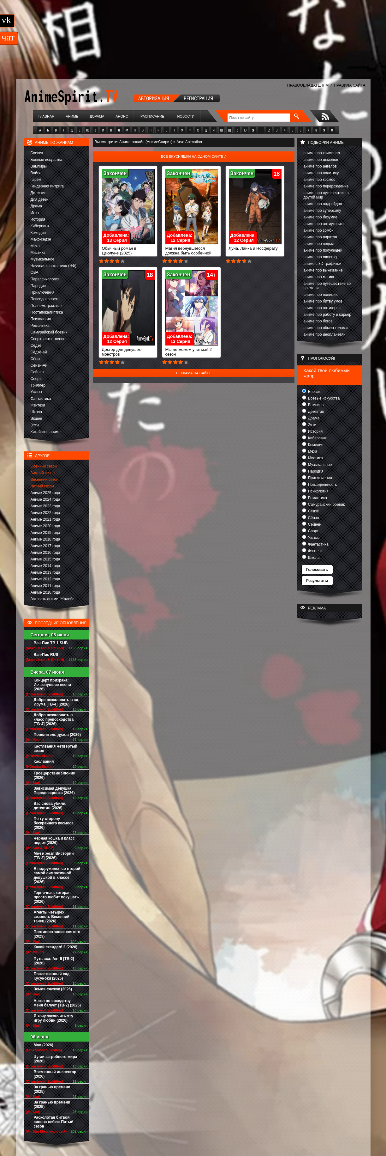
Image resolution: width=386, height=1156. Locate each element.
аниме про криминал (322, 153)
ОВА (35, 272)
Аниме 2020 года (45, 526)
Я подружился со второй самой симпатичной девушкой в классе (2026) (57, 875)
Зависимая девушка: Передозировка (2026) (54, 790)
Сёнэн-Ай (39, 365)
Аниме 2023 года (45, 506)
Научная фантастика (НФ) (53, 266)
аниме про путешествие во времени (327, 285)
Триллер (38, 385)
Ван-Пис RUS (46, 654)
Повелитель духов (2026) (57, 734)
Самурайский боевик (49, 332)
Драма (36, 206)
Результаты (317, 580)
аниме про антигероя (322, 308)
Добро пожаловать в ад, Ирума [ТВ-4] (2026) (57, 702)
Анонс (122, 116)
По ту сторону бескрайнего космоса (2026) (54, 823)
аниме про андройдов (323, 204)
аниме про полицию (321, 294)
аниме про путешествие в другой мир (326, 195)
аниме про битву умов (323, 301)
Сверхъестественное (49, 339)
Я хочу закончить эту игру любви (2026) (54, 1018)
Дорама (97, 116)
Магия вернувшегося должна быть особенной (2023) (191, 251)
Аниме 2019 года (45, 532)
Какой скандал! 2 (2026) (56, 947)
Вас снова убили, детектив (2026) (50, 805)
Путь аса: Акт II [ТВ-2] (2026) (54, 961)
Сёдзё (36, 345)
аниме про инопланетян (325, 334)
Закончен (115, 173)
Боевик (37, 153)
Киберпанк (40, 226)
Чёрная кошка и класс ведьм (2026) (54, 840)
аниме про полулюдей (323, 250)
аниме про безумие (320, 217)
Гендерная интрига (47, 186)
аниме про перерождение (326, 186)
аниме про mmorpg (320, 257)
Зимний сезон (43, 473)
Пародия (38, 286)
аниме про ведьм (319, 244)
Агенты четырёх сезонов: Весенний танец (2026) (51, 916)
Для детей (40, 199)
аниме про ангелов (320, 166)
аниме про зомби (319, 230)
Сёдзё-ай (39, 352)
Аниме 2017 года (45, 546)
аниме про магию (319, 277)
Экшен (36, 418)
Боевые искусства (46, 159)
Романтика (40, 325)
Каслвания (44, 761)
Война (36, 173)
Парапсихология (45, 279)
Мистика (38, 252)
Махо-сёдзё (41, 239)
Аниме (72, 116)
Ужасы (36, 392)
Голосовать (317, 569)
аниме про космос (319, 179)
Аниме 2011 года (45, 586)
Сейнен (37, 372)
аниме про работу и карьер (328, 314)
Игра (35, 213)
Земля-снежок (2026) (53, 989)
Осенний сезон (44, 466)
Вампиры (39, 166)
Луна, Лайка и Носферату (255, 246)
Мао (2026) (43, 1045)
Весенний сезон (44, 479)
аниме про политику (321, 173)
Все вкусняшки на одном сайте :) (193, 156)
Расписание (152, 116)
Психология (41, 319)
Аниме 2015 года (45, 559)
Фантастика (41, 398)
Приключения (43, 292)
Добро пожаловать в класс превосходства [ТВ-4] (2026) (54, 719)
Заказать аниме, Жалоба (53, 599)
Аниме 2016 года (45, 552)
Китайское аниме (46, 432)
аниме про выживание (323, 270)
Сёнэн (36, 359)
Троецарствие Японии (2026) (54, 775)
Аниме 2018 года (45, 539)
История (38, 219)
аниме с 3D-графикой (322, 263)
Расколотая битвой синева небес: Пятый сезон (54, 1121)
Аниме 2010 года (45, 592)
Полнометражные (46, 305)
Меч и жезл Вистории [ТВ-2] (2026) (54, 855)
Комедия (38, 232)
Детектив (38, 193)
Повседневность (45, 299)
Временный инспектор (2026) (55, 1074)
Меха (35, 246)
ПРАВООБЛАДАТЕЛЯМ (308, 85)
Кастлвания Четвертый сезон (55, 748)
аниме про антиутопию (324, 224)
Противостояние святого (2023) (57, 934)
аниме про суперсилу (322, 210)
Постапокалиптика (47, 312)
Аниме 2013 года (45, 572)
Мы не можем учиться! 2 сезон (191, 350)
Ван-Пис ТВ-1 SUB (51, 643)
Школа (36, 412)
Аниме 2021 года (45, 519)
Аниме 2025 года (45, 493)
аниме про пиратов (320, 237)
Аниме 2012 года (45, 579)
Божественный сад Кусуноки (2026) (52, 976)
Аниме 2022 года (45, 513)
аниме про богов (318, 321)
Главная (46, 116)
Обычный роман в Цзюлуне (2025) (128, 248)
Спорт (36, 378)
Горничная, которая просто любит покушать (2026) (56, 897)
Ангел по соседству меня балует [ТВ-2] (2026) (57, 1003)
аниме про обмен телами (326, 328)
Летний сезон (42, 486)
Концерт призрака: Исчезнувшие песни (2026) (52, 684)
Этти (35, 425)
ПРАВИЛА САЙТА (349, 85)
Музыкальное (43, 259)
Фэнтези (38, 405)
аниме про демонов (321, 159)
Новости (185, 116)
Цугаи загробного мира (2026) (55, 1059)
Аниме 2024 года (45, 499)
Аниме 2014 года (45, 566)
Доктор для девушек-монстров (128, 350)
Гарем (36, 179)
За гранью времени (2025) (52, 1089)
